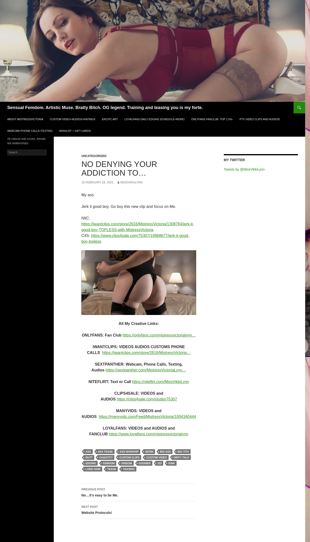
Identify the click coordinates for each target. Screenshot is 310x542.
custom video (156, 457)
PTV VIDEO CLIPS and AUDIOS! (260, 119)
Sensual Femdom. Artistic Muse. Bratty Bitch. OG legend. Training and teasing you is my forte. (105, 107)
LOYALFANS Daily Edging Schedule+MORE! (154, 119)
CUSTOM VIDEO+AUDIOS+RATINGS (72, 119)
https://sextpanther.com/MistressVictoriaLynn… (146, 370)
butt (89, 457)
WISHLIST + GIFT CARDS (75, 130)
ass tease (105, 451)
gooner (145, 463)
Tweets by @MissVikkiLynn (244, 169)
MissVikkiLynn (131, 182)
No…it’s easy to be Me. (138, 492)
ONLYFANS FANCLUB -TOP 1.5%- (212, 119)
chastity (106, 457)
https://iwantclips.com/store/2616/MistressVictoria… (146, 353)
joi (159, 463)
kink (171, 463)
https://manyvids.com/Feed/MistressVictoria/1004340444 (147, 417)
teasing (129, 469)
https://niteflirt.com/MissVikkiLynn (160, 382)
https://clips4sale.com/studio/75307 (147, 399)
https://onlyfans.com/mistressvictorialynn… (159, 335)
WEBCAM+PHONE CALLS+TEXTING (30, 130)
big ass (165, 451)
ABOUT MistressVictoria (25, 119)
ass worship (129, 451)
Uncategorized (94, 156)
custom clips (129, 457)
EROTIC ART (110, 119)
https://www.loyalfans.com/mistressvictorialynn (148, 434)
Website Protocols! (138, 509)
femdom (109, 463)
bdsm (149, 451)
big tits (183, 451)
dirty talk (181, 457)
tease (111, 469)
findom (126, 463)
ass (88, 451)
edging (90, 463)
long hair (93, 469)
